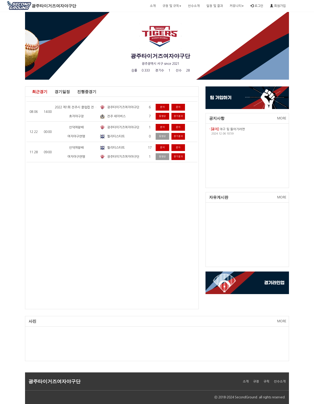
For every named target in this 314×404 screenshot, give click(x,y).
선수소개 (194, 5)
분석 (162, 107)
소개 (153, 5)
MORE (281, 118)
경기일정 (62, 92)
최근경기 (39, 92)
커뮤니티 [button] (237, 5)
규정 (256, 381)
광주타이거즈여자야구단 (54, 6)
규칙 (266, 381)
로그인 (256, 5)
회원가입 (278, 5)
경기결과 (178, 116)
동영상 (162, 116)
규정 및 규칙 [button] (171, 5)
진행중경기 (86, 92)
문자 (178, 107)
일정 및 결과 (214, 5)
